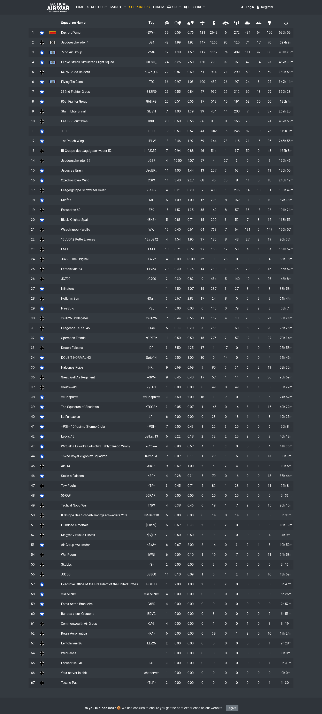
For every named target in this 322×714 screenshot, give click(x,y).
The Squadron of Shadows (80, 407)
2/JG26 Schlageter (74, 318)
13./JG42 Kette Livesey (78, 239)
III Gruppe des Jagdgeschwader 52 (86, 151)
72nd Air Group (71, 52)
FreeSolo (67, 308)
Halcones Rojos (72, 367)
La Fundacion (70, 417)
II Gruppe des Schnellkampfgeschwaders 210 (94, 515)
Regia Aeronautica (74, 633)
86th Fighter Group (74, 101)
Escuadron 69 (70, 210)
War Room (68, 555)
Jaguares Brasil (72, 170)
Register (265, 7)
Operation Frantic (73, 338)
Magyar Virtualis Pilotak (78, 535)
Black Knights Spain (75, 220)
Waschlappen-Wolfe (75, 230)
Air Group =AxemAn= (76, 545)
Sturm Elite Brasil (73, 111)
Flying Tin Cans (72, 82)
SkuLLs (66, 564)
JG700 (65, 279)
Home (79, 7)
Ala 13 (65, 466)
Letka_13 (68, 436)
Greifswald (69, 387)
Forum (158, 7)
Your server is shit (74, 673)
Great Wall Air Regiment (78, 377)
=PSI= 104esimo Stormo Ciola (83, 427)
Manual (116, 7)
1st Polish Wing (72, 141)
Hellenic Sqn (70, 298)
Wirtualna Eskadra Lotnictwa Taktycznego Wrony (95, 446)
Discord (193, 7)
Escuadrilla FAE (72, 663)
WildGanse (68, 653)
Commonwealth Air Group (79, 624)
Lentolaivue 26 (71, 643)
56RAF (66, 495)
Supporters (139, 7)
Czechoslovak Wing (75, 180)
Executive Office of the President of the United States (99, 584)
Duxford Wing (70, 32)
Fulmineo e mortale (75, 525)
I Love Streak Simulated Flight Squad (87, 62)
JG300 (65, 574)
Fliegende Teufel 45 (75, 328)
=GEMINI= (68, 594)
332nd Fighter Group (75, 92)
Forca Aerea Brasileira (77, 604)
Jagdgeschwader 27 (75, 161)
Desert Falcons (72, 348)
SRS (172, 7)
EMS (64, 249)
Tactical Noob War (74, 505)
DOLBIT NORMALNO (76, 358)
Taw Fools (68, 486)
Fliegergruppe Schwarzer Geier (83, 190)
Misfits (66, 200)
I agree (232, 708)
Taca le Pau (69, 683)
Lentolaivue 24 (71, 269)
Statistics (96, 7)
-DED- (65, 131)
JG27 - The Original (75, 259)
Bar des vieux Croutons (77, 614)
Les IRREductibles (74, 121)
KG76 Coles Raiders (75, 72)
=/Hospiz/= (69, 397)
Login (247, 7)
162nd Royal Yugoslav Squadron (84, 456)
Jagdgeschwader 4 (75, 42)
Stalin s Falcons (72, 476)
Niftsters (67, 289)
